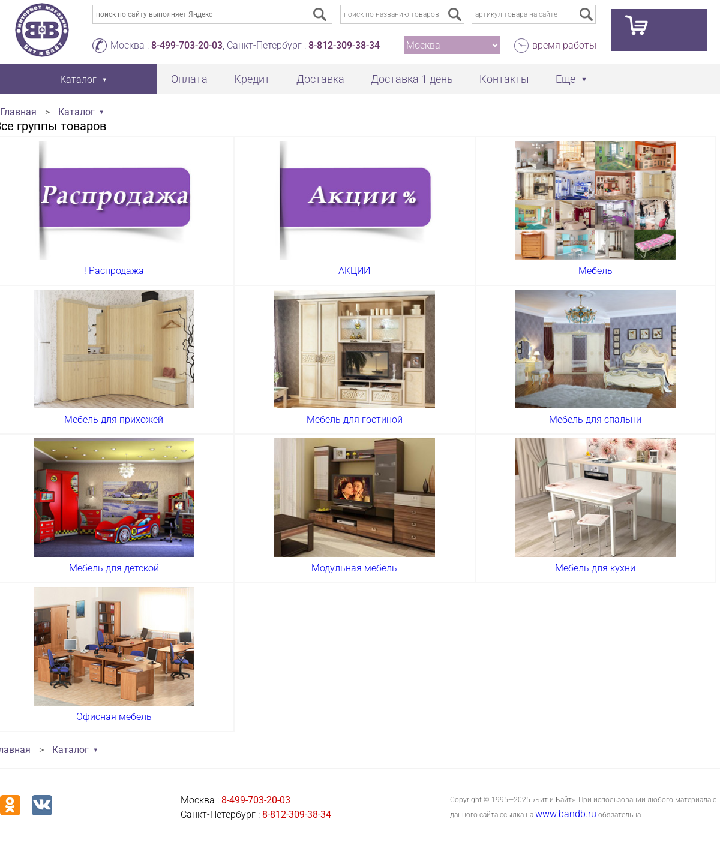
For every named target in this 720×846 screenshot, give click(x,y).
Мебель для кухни (595, 568)
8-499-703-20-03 (187, 45)
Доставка (320, 79)
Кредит (252, 79)
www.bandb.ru (565, 814)
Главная (18, 112)
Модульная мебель (354, 568)
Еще (565, 79)
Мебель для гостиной (355, 419)
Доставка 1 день (412, 79)
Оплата (189, 79)
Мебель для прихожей (113, 419)
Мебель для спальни (595, 419)
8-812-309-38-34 (344, 45)
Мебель (595, 270)
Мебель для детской (114, 568)
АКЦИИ (354, 270)
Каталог (76, 112)
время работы (564, 45)
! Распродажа (114, 270)
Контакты (504, 79)
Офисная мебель (114, 716)
